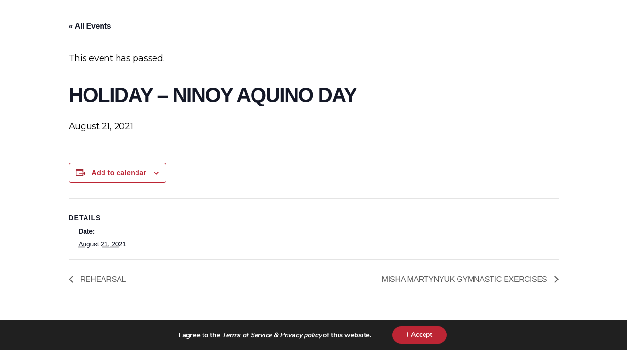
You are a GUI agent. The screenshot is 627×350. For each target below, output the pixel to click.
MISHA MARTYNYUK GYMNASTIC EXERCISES (465, 279)
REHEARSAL (102, 279)
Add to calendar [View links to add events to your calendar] (119, 172)
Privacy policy (300, 335)
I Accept (419, 334)
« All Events (90, 26)
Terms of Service (246, 335)
